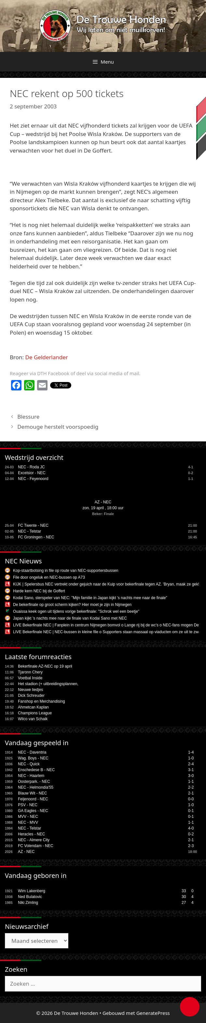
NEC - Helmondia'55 (35, 787)
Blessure (28, 416)
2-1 (191, 793)
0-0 (191, 799)
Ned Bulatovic (30, 896)
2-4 (191, 764)
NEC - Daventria (32, 752)
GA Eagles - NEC (33, 810)
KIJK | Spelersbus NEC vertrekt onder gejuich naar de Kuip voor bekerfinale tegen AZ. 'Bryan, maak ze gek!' (106, 584)
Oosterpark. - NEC (34, 781)
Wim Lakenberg (31, 891)
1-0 (191, 758)
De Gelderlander (46, 357)
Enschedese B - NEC (36, 770)
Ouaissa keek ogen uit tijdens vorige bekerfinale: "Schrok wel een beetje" (76, 611)
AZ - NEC (103, 502)
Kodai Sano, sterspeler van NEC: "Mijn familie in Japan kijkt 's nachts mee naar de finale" (90, 598)
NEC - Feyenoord (33, 478)
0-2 (191, 834)
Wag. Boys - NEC (33, 758)
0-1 (191, 810)
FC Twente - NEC (33, 525)
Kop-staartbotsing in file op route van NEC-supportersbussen (65, 570)
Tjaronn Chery (30, 672)
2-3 (191, 846)
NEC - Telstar (29, 531)
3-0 (191, 775)
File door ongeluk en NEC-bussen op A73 (49, 577)
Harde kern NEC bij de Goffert (39, 591)
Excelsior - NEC (32, 473)
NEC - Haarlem (31, 775)
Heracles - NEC (31, 834)
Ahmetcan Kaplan (33, 707)
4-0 (191, 828)
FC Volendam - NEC (35, 846)
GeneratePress (153, 1013)
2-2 (191, 787)
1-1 (191, 781)
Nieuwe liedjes (30, 689)
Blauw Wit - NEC (32, 793)
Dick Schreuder (31, 695)
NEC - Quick (29, 764)
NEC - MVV (28, 822)
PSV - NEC (27, 805)
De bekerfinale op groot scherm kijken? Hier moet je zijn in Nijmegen (72, 604)
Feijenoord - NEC (33, 799)
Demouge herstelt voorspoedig (57, 426)
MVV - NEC (28, 816)
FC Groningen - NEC (36, 537)
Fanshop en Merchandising (41, 701)
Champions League (35, 713)
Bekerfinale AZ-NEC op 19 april (45, 666)
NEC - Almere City (33, 840)
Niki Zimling (28, 902)
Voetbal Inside (30, 678)
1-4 (191, 752)
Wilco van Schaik (33, 719)
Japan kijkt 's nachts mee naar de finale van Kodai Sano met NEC (70, 618)
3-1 (191, 770)
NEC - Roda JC (31, 467)
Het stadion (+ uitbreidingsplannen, (48, 684)
